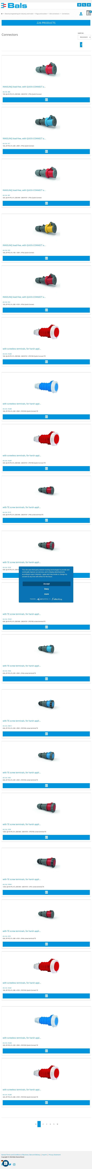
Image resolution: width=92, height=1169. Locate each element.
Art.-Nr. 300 (6, 92)
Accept (46, 584)
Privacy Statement (55, 1155)
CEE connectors (54, 14)
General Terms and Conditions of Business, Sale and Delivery (20, 1155)
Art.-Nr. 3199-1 (7, 884)
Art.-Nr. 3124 (7, 567)
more (46, 594)
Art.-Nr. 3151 (7, 936)
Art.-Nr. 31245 (7, 1095)
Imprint (44, 1155)
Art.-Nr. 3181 (7, 778)
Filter (81, 44)
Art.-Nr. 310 (6, 250)
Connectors (65, 14)
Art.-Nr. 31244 (7, 1043)
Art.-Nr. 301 (6, 195)
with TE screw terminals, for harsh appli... (22, 507)
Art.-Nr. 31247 (7, 461)
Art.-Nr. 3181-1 (7, 726)
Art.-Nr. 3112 (7, 512)
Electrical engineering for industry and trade (19, 14)
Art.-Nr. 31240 (7, 409)
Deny (46, 589)
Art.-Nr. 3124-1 (7, 619)
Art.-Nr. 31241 (7, 988)
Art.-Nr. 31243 (7, 354)
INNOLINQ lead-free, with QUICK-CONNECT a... (24, 86)
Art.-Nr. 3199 (7, 829)
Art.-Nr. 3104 (7, 671)
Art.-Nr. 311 (6, 144)
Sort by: (81, 33)
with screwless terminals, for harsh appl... (22, 348)
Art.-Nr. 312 (6, 302)
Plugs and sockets (41, 14)
